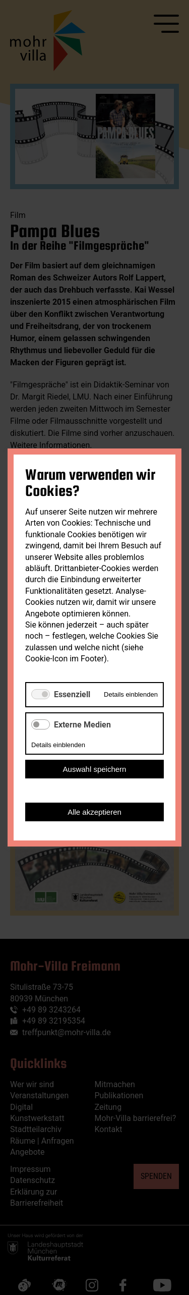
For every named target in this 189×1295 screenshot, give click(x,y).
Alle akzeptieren (94, 812)
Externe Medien (82, 724)
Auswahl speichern (95, 769)
